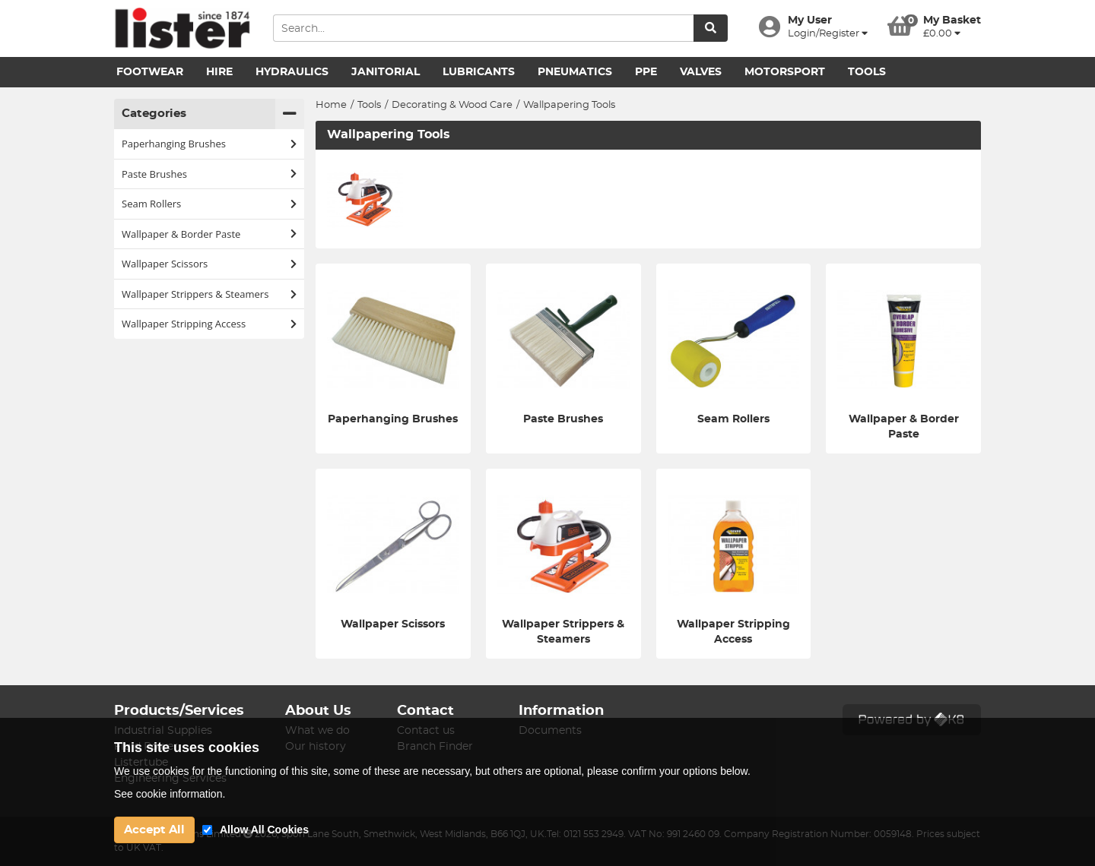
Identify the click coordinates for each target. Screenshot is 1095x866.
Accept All (154, 830)
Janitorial (385, 72)
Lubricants (479, 72)
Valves (701, 72)
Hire (219, 72)
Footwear (149, 72)
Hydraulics (292, 72)
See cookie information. (169, 794)
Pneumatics (575, 72)
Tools (867, 72)
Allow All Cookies (264, 829)
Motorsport (784, 72)
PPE (646, 72)
